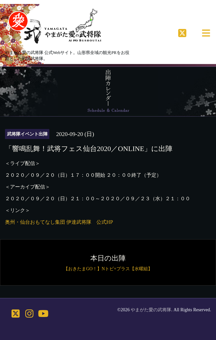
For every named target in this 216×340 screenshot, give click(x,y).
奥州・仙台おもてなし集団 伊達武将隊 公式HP (59, 222)
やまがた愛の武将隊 (151, 309)
